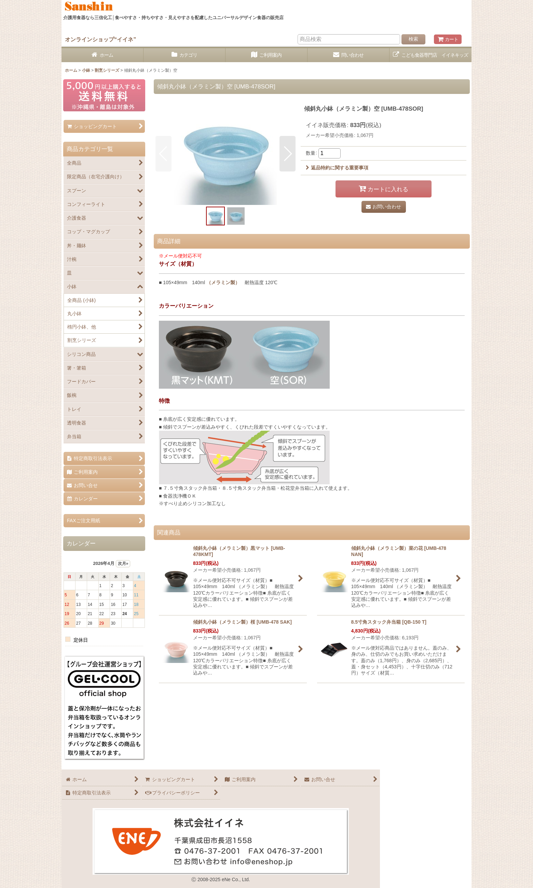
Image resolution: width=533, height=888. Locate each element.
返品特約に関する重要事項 (337, 167)
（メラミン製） (223, 282)
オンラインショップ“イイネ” (100, 39)
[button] (163, 153)
